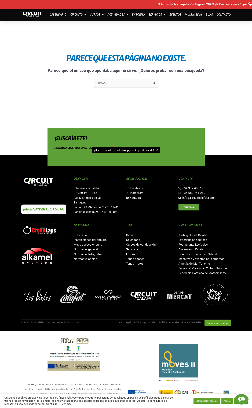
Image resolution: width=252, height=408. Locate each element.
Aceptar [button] (227, 401)
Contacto (224, 14)
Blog (209, 14)
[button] (25, 295)
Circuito (78, 14)
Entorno (138, 14)
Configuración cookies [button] (218, 323)
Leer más (66, 404)
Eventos (175, 14)
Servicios (157, 14)
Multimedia (193, 14)
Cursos (97, 14)
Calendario (58, 14)
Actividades (118, 14)
